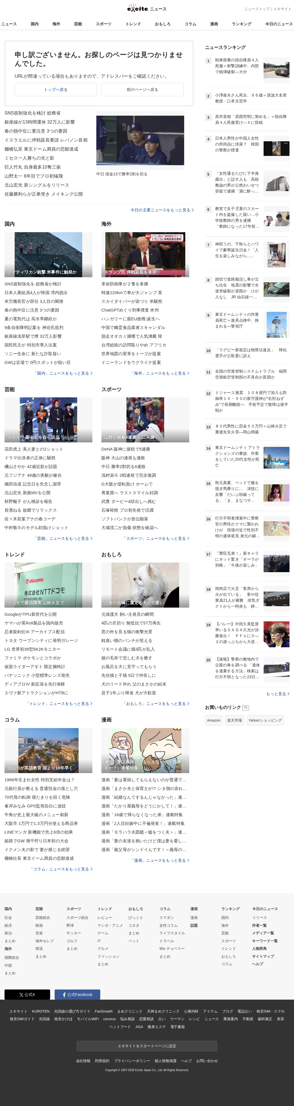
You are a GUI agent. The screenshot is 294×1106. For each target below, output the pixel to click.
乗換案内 (230, 1019)
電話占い (244, 1011)
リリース (259, 917)
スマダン (166, 917)
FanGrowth (104, 1011)
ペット (133, 941)
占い (162, 1019)
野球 (70, 925)
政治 (8, 933)
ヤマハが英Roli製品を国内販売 (34, 623)
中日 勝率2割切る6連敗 (123, 466)
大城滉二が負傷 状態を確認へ (129, 527)
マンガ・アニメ (110, 925)
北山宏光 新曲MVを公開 (27, 492)
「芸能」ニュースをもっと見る (62, 538)
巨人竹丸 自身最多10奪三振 (33, 167)
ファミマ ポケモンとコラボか (33, 657)
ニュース (9, 24)
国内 (35, 24)
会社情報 (83, 1061)
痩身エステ (157, 1027)
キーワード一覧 (265, 941)
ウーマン (177, 1019)
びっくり (135, 917)
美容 (280, 1019)
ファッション (108, 956)
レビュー (104, 917)
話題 (194, 925)
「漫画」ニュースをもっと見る (159, 860)
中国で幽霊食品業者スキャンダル (133, 327)
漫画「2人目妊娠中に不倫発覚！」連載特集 (143, 823)
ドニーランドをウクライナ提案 (131, 362)
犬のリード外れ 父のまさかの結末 (133, 684)
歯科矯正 (265, 1019)
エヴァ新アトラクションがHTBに (36, 692)
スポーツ (104, 24)
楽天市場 (234, 720)
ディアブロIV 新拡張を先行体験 (35, 684)
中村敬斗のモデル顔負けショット (36, 527)
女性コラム (168, 925)
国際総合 (12, 957)
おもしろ (163, 24)
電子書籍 (177, 1027)
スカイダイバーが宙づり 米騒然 (131, 301)
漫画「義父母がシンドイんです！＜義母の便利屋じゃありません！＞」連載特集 (145, 849)
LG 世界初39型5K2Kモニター (33, 649)
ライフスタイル (172, 933)
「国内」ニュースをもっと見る (62, 373)
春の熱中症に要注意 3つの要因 (36, 131)
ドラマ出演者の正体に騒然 (30, 457)
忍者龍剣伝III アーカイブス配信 (35, 631)
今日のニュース (279, 24)
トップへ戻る (56, 89)
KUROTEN (41, 1011)
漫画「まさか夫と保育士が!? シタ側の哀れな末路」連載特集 (145, 788)
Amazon (213, 720)
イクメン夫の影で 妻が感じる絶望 (37, 849)
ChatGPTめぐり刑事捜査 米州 (130, 310)
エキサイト (282, 9)
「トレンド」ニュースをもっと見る (58, 703)
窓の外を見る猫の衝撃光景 (126, 631)
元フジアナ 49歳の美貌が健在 (33, 475)
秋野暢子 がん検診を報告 (29, 501)
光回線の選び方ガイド (72, 1011)
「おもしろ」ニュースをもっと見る (155, 703)
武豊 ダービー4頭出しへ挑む (128, 501)
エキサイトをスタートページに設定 (147, 1046)
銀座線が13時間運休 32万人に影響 (40, 122)
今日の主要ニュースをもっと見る (162, 210)
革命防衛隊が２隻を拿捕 (124, 283)
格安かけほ (63, 1019)
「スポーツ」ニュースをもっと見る (155, 538)
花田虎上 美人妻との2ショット (34, 449)
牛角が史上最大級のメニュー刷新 (36, 814)
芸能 (78, 24)
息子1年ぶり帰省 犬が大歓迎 (128, 692)
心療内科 (191, 1011)
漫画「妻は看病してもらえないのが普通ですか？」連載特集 (145, 779)
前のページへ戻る (143, 89)
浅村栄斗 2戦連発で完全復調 (128, 475)
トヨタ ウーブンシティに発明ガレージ (41, 640)
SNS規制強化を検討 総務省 (33, 113)
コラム (190, 24)
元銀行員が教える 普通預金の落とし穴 (41, 788)
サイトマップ (263, 956)
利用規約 (102, 1061)
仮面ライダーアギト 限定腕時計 (35, 666)
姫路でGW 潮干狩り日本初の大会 (36, 840)
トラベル (166, 941)
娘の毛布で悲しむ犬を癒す (126, 657)
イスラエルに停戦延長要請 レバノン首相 (46, 140)
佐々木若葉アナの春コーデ (30, 518)
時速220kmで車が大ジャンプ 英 (131, 292)
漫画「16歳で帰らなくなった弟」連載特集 (142, 814)
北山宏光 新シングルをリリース (37, 185)
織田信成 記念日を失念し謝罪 (33, 484)
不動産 (247, 1019)
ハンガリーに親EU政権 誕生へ (130, 318)
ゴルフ (71, 941)
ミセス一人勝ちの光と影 (29, 158)
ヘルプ (257, 964)
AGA (139, 1027)
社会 (8, 917)
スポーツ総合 (77, 917)
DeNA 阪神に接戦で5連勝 (125, 449)
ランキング (241, 24)
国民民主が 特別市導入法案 (31, 344)
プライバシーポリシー (132, 1061)
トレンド (133, 24)
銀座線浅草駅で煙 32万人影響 (33, 336)
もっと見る (277, 693)
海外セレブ (44, 941)
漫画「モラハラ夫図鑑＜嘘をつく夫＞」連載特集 (145, 832)
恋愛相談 (146, 1019)
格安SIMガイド (22, 1019)
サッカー (73, 933)
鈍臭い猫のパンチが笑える (126, 640)
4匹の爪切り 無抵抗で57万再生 (131, 623)
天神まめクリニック (163, 1011)
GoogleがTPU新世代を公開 (31, 614)
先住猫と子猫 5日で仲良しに (128, 675)
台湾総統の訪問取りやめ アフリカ (133, 344)
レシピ (194, 1019)
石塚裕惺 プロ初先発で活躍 (127, 510)
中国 (8, 965)
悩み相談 (127, 1019)
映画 (39, 925)
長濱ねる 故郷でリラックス (31, 510)
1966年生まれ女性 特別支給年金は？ (40, 779)
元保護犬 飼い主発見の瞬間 (127, 614)
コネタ (133, 925)
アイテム (210, 1011)
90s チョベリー (172, 948)
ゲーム (102, 933)
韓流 (39, 948)
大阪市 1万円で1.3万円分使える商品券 (41, 823)
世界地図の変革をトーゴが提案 (131, 353)
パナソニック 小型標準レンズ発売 (37, 675)
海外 (56, 24)
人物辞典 (259, 948)
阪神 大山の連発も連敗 (123, 457)
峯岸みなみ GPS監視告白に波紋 (35, 805)
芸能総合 (42, 917)
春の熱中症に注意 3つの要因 (32, 310)
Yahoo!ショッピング (265, 720)
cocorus (109, 1019)
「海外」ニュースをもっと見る (159, 373)
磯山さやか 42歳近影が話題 (31, 466)
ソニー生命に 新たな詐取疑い (33, 353)
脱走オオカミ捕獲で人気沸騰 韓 (131, 336)
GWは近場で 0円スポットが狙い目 (38, 362)
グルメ (102, 948)
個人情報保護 (165, 1061)
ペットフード (120, 1027)
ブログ (227, 1011)
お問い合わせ (207, 1061)
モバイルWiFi (88, 1019)
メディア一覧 (263, 933)
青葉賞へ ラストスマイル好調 (129, 492)
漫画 (214, 24)
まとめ (10, 941)
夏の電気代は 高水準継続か (31, 318)
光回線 (44, 1019)
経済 (8, 925)
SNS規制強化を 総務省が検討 (33, 283)
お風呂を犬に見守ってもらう (129, 666)
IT (99, 941)
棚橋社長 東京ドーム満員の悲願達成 (39, 858)
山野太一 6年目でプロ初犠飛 (34, 176)
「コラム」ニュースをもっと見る (60, 869)
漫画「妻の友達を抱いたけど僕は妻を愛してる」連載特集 (145, 840)
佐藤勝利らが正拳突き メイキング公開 (44, 194)
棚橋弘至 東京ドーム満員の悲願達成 (42, 149)
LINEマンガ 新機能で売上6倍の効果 (39, 832)
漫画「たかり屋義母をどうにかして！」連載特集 (145, 805)
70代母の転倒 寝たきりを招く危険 (37, 797)
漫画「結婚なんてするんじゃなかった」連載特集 (145, 797)
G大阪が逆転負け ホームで (127, 484)
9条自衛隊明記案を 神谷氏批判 (34, 327)
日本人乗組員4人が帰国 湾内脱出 (36, 292)
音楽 (39, 933)
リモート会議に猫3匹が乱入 (128, 649)
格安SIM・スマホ (271, 1011)
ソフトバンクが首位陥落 (124, 518)
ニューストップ (257, 9)
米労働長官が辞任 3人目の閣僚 (34, 301)
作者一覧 (259, 925)
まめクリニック (129, 1011)
